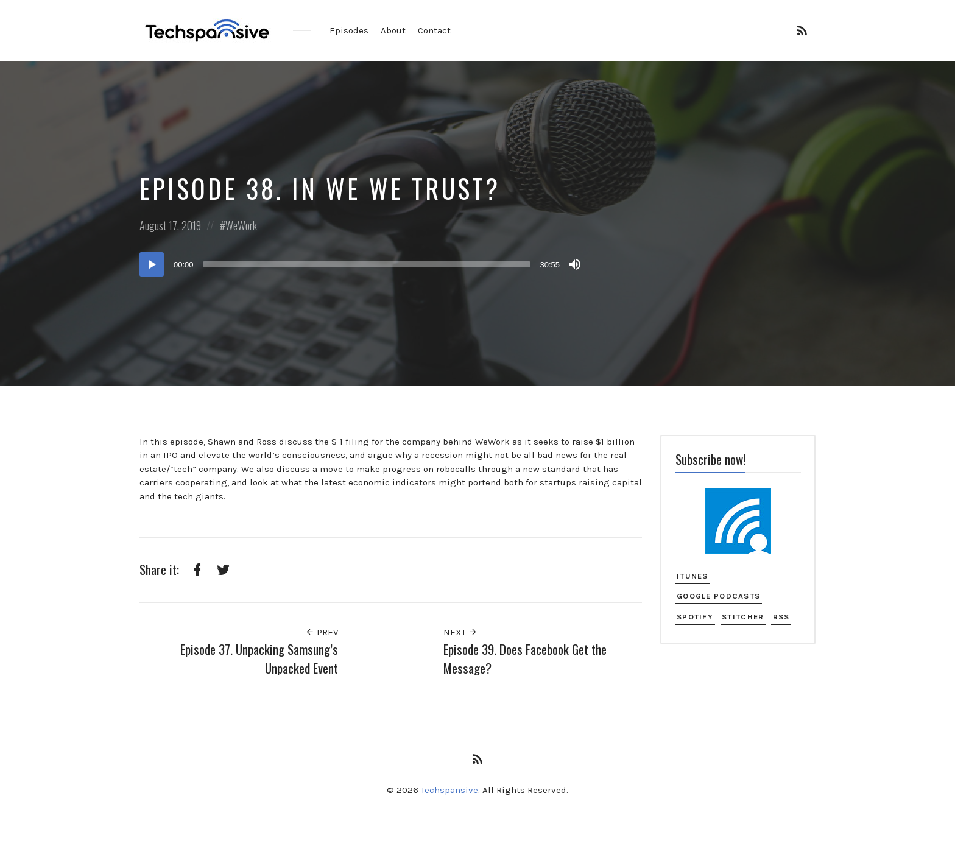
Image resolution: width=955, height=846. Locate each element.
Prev (321, 632)
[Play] (151, 264)
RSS (781, 616)
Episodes (348, 30)
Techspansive (449, 789)
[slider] (367, 264)
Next (460, 632)
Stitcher (743, 616)
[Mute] (575, 264)
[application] (361, 264)
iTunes (692, 575)
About (393, 30)
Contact (434, 30)
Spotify (695, 616)
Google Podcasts (718, 596)
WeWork (241, 225)
